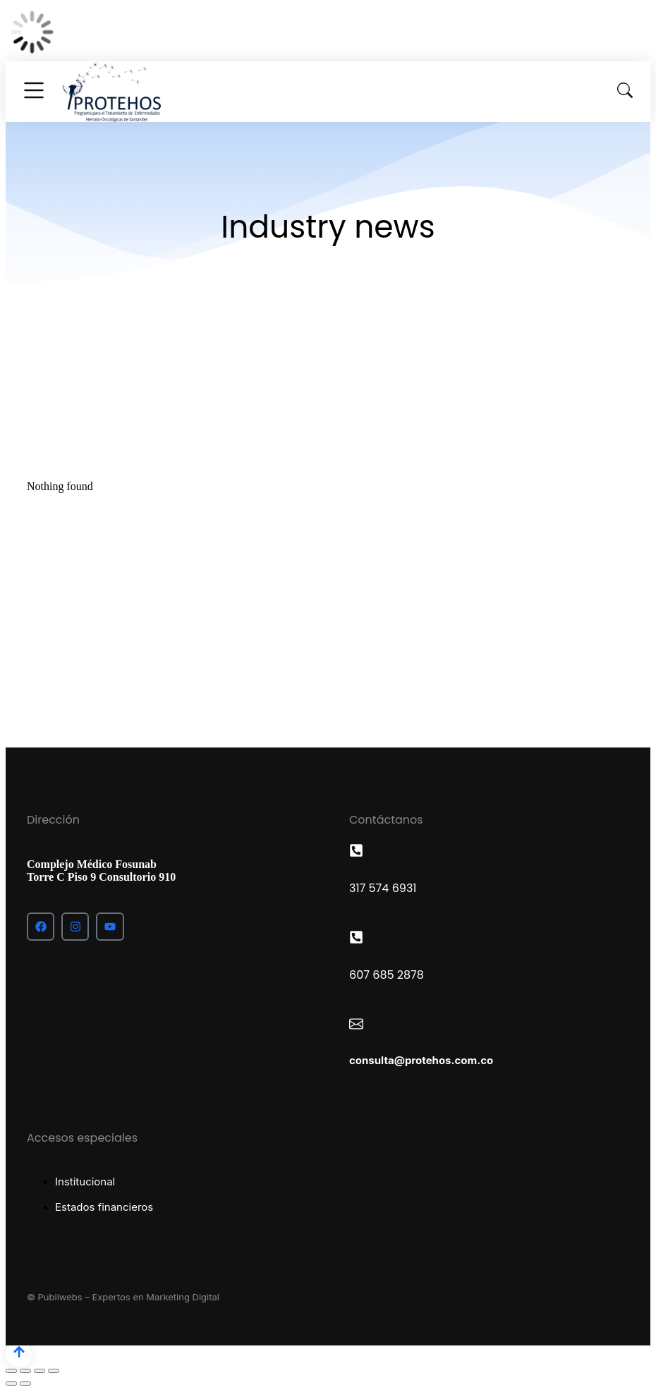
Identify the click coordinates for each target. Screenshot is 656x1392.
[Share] (25, 1371)
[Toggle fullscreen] (39, 1371)
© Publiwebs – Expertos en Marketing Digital (123, 1296)
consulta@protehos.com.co (421, 1060)
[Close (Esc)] (11, 1371)
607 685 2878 (386, 975)
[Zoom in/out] (53, 1371)
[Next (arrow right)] (25, 1383)
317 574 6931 (382, 888)
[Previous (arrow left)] (11, 1383)
